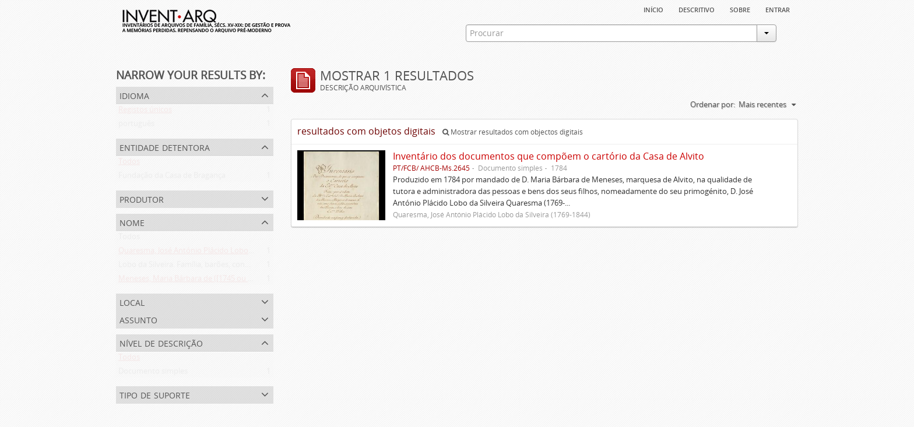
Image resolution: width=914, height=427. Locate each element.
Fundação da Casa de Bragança (172, 177)
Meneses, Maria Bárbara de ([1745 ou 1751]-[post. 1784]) (214, 281)
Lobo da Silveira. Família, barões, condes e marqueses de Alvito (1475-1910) (247, 267)
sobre (740, 8)
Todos (129, 163)
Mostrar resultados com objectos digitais (512, 132)
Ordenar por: (712, 104)
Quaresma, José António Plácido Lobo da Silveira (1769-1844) (222, 253)
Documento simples (153, 373)
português (136, 126)
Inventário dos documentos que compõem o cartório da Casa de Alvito (548, 156)
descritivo (697, 8)
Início (653, 8)
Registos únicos (145, 112)
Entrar (777, 8)
